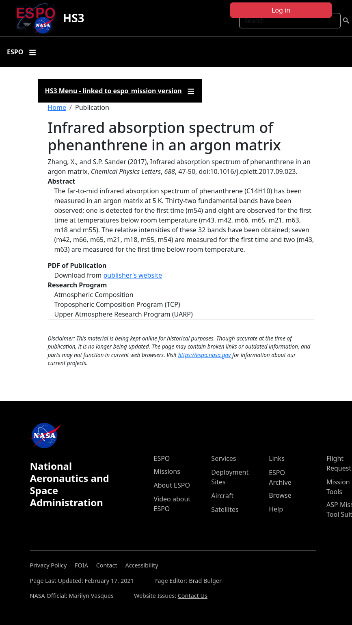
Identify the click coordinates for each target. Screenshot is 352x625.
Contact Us (192, 595)
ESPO (162, 458)
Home (57, 107)
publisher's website (132, 275)
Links (277, 458)
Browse (280, 495)
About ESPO (172, 485)
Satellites (224, 509)
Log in (281, 10)
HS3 (73, 18)
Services (223, 458)
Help (276, 509)
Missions (167, 471)
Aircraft (222, 495)
